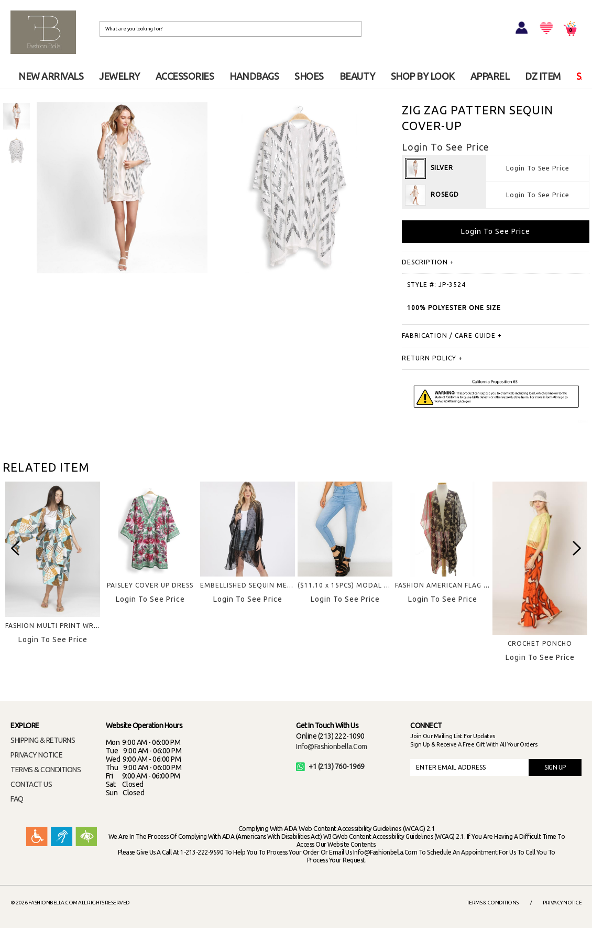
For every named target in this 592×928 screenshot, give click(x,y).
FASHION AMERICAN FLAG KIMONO (454, 585)
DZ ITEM (543, 76)
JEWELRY (119, 76)
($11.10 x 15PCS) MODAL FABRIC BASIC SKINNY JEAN (387, 585)
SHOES (309, 76)
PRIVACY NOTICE (36, 755)
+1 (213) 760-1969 (330, 766)
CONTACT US (31, 784)
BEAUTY (357, 76)
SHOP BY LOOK (423, 76)
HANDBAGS (254, 76)
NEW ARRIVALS (50, 76)
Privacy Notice (562, 902)
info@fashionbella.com (331, 746)
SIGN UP (555, 767)
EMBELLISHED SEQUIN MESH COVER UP (266, 585)
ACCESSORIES (185, 76)
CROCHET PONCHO (540, 643)
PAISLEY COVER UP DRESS (150, 585)
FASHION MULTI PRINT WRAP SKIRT (64, 625)
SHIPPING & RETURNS (42, 740)
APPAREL (490, 76)
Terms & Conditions (493, 902)
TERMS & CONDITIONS (45, 769)
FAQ (17, 799)
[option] (16, 116)
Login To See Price (537, 168)
